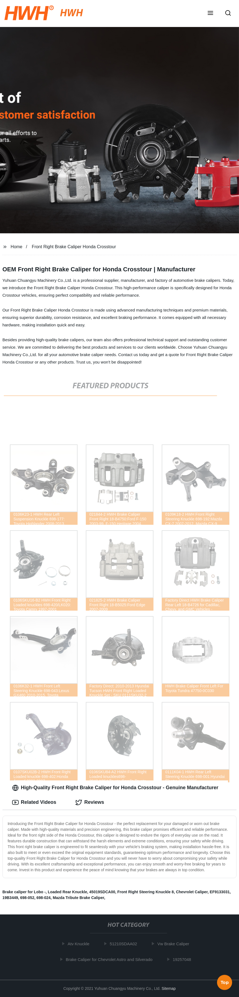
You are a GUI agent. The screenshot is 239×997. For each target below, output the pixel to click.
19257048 (184, 959)
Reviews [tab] (89, 802)
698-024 (43, 897)
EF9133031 (220, 892)
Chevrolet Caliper (192, 892)
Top (225, 982)
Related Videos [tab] (34, 802)
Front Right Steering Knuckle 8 (145, 892)
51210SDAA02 (125, 943)
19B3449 (10, 897)
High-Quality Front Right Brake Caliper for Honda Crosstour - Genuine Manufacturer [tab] (115, 788)
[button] (210, 13)
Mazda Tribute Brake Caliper (78, 897)
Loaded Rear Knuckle (67, 892)
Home (17, 246)
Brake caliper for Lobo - (24, 892)
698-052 (27, 897)
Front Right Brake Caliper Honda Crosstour (74, 246)
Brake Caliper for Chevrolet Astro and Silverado (111, 959)
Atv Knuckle (80, 943)
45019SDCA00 (102, 892)
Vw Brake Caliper (175, 943)
